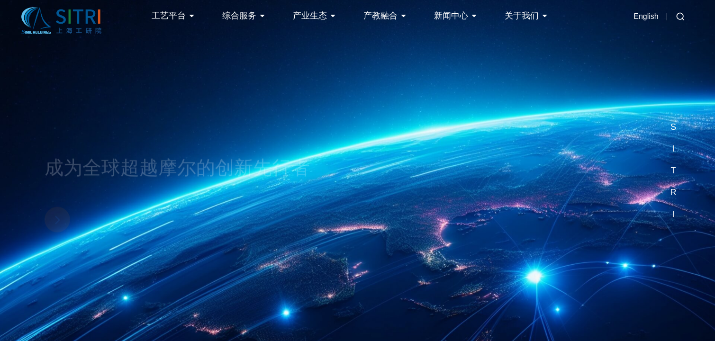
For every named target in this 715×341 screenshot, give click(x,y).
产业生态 (310, 15)
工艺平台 (169, 15)
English (646, 16)
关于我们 (522, 15)
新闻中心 (451, 15)
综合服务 (239, 15)
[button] (673, 105)
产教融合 (380, 15)
